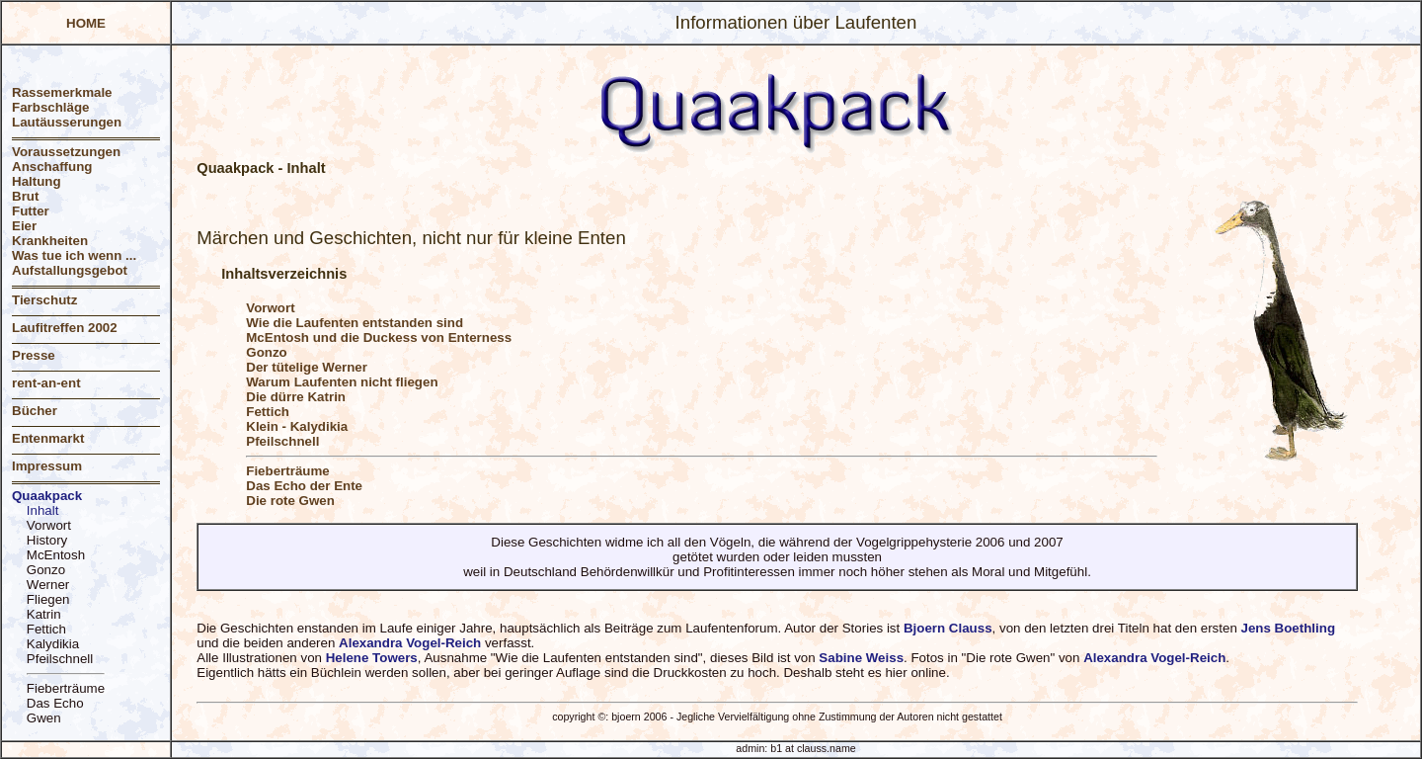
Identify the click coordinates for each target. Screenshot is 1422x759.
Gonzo (46, 569)
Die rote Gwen (290, 500)
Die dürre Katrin (296, 396)
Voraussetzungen (66, 151)
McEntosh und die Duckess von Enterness (379, 337)
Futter (30, 211)
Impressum (47, 466)
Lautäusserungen (66, 122)
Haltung (36, 181)
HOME (86, 23)
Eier (24, 225)
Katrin (44, 614)
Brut (25, 196)
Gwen (44, 718)
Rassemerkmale (62, 92)
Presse (33, 355)
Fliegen (48, 599)
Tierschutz (44, 300)
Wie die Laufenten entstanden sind (354, 322)
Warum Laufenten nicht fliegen (341, 382)
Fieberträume (66, 688)
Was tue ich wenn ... (74, 255)
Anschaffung (52, 166)
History (47, 540)
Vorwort (49, 525)
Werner (48, 584)
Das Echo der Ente (304, 485)
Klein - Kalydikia (297, 426)
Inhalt (43, 510)
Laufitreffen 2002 (65, 327)
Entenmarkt (48, 438)
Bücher (34, 410)
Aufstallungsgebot (69, 270)
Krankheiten (50, 240)
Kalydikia (53, 643)
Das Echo (55, 703)
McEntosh (56, 555)
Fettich (46, 629)
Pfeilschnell (60, 658)
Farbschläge (51, 107)
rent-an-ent (46, 383)
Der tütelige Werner (306, 367)
